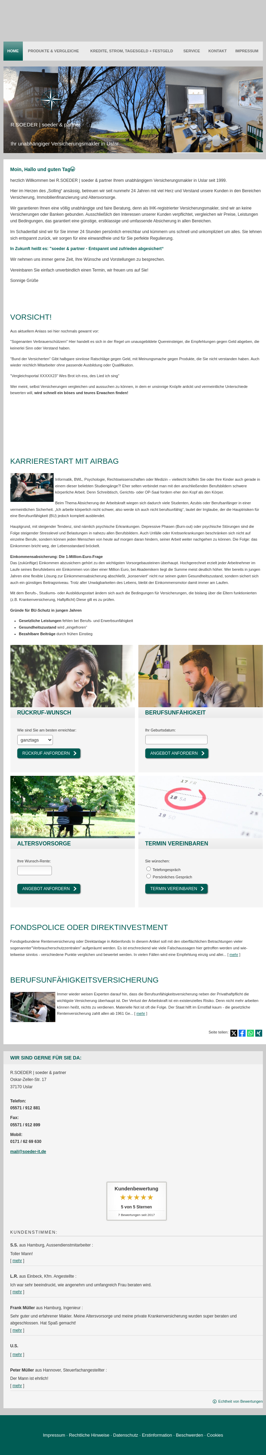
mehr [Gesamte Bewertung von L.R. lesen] (17, 1291)
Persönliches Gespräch (172, 877)
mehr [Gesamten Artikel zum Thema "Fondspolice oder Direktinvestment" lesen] (234, 954)
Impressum (54, 1434)
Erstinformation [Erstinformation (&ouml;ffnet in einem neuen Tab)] (157, 1434)
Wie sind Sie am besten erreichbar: (46, 730)
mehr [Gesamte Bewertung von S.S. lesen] (17, 1260)
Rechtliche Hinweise (89, 1434)
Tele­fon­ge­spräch (167, 869)
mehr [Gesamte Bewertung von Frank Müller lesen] (17, 1329)
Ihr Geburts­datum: (160, 730)
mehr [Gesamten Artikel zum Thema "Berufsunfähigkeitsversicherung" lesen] (140, 1013)
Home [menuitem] (13, 51)
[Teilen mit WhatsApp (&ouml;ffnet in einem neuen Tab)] (250, 1032)
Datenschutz (125, 1434)
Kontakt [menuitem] (217, 51)
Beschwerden (189, 1434)
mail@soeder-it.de (28, 1150)
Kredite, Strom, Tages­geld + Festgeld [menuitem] (131, 51)
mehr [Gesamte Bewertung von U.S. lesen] (17, 1353)
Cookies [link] (215, 1434)
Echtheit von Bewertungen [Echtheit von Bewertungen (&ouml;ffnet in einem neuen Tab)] (240, 1401)
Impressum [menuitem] (246, 51)
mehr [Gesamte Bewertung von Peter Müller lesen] (17, 1385)
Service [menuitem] (191, 51)
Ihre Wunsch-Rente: (34, 861)
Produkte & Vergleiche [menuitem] (53, 51)
